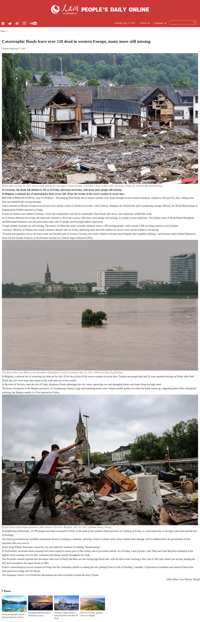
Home (3, 31)
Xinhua (5, 49)
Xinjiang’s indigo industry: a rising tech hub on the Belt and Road (66, 615)
